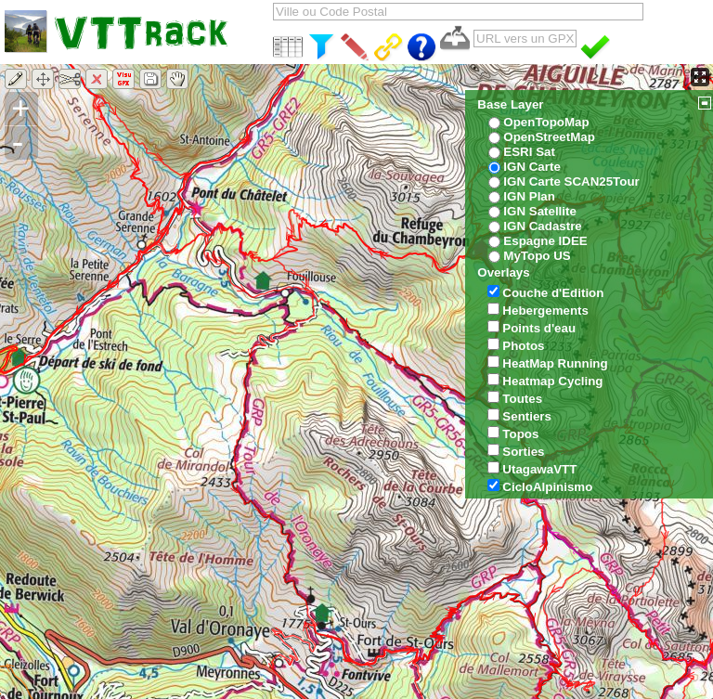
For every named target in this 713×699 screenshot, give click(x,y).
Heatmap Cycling (552, 381)
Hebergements (545, 310)
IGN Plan (529, 196)
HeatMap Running (554, 363)
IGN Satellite (540, 211)
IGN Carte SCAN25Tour (571, 181)
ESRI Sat (529, 152)
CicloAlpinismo (547, 487)
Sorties (523, 452)
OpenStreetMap (549, 137)
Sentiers (526, 416)
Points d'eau (539, 328)
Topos (520, 434)
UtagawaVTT (539, 469)
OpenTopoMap (546, 122)
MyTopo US (536, 256)
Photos (523, 346)
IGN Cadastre (542, 226)
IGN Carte (531, 167)
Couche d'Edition (552, 293)
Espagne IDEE (545, 241)
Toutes (522, 399)
